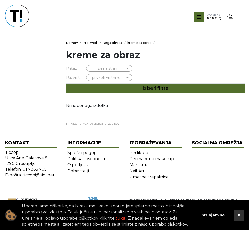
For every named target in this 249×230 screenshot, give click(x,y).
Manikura (139, 164)
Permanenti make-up (152, 158)
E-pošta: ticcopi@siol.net (30, 175)
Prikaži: (72, 68)
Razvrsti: (73, 77)
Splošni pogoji (81, 152)
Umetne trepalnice (149, 177)
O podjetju (78, 164)
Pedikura (139, 152)
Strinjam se (213, 215)
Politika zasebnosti (86, 158)
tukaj (121, 218)
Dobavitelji (78, 171)
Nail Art (137, 171)
